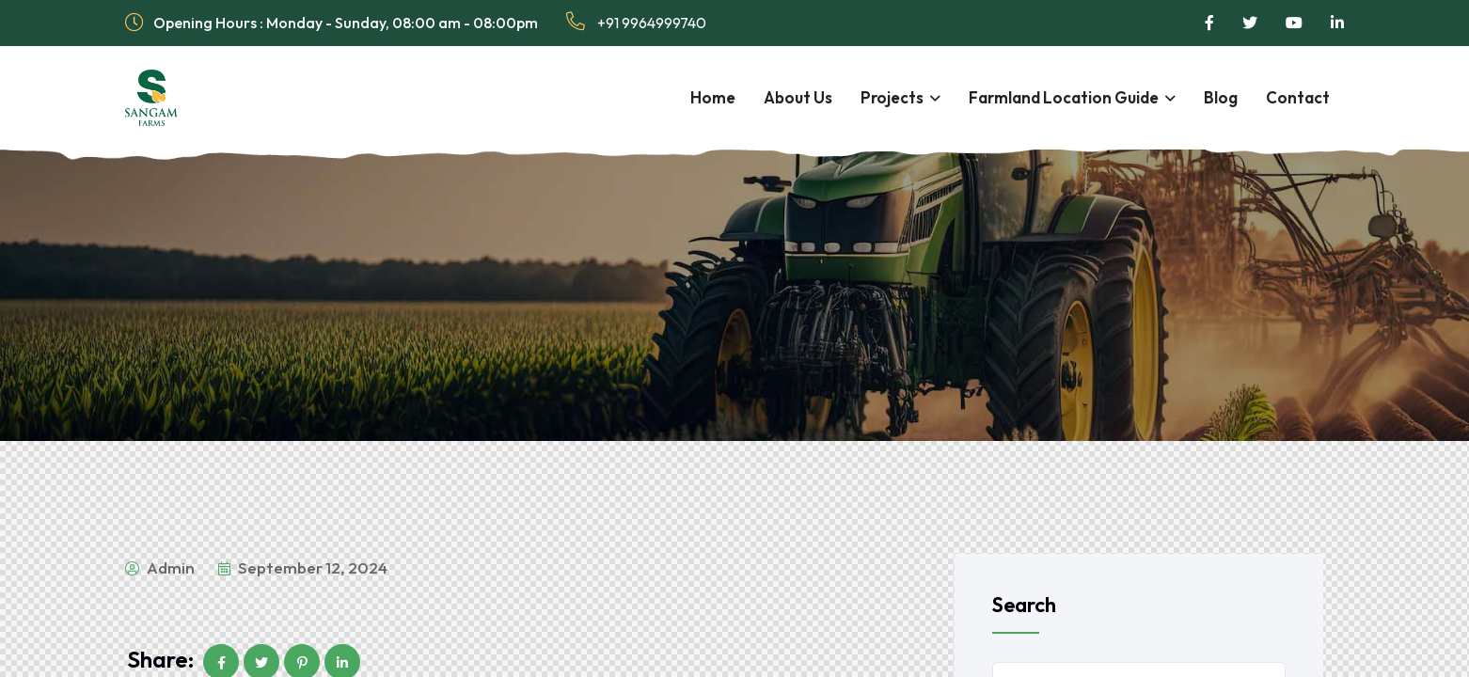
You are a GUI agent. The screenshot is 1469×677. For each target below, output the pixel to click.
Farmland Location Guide (1064, 97)
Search (1024, 604)
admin (160, 567)
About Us (798, 97)
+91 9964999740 (636, 22)
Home (712, 97)
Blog (1221, 97)
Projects (892, 97)
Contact (1298, 97)
